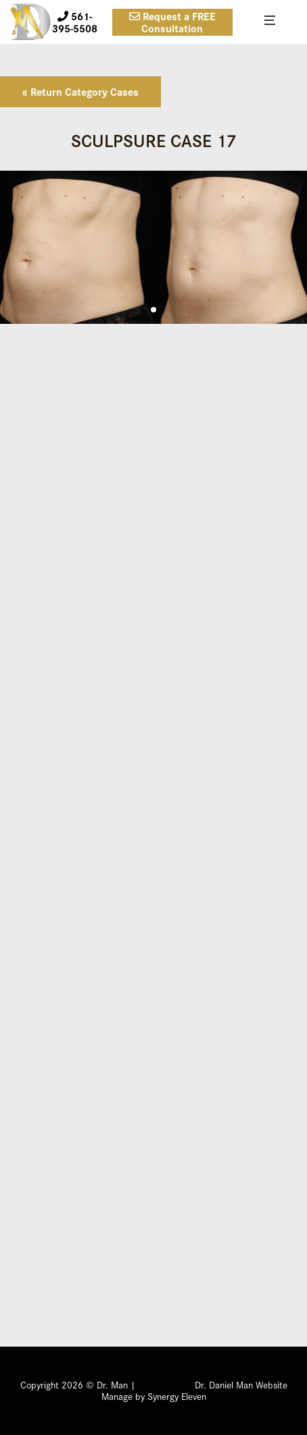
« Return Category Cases (80, 91)
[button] (153, 309)
